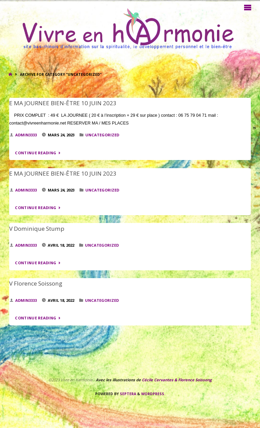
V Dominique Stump (36, 228)
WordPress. (153, 393)
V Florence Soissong (35, 283)
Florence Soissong (194, 379)
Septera (127, 393)
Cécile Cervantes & (159, 379)
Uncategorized (102, 134)
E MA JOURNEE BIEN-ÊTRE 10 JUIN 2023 (62, 103)
